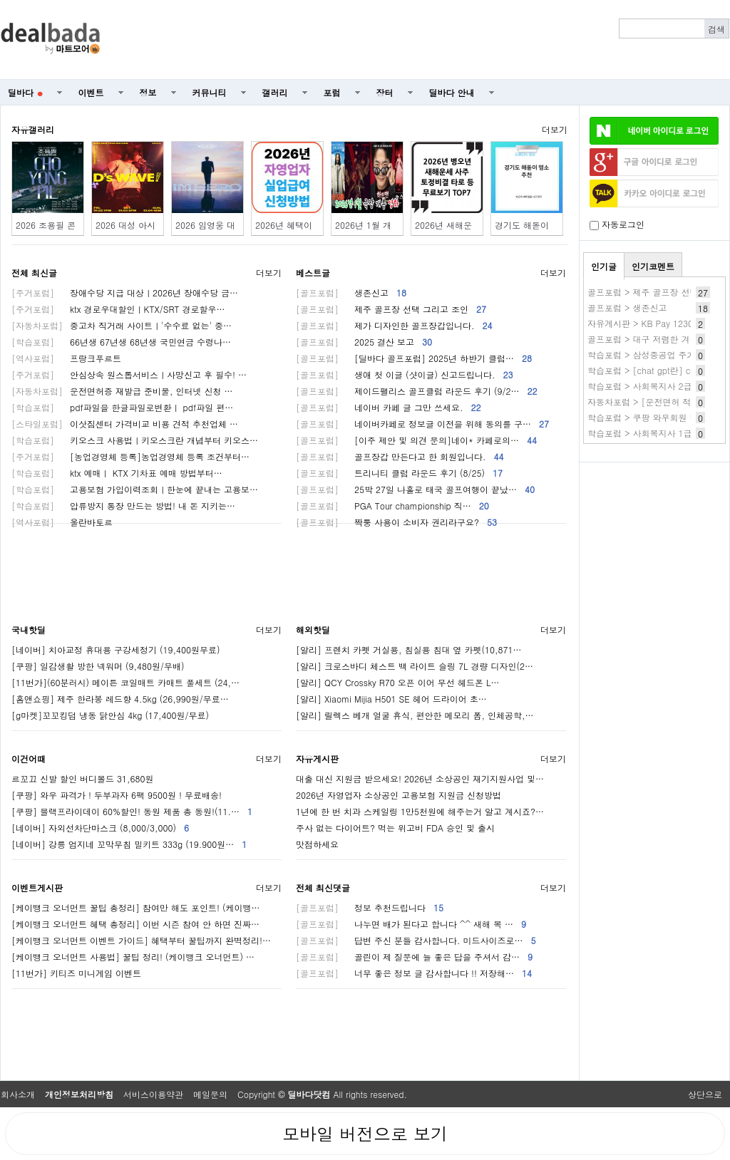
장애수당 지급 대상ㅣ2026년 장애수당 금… (124, 292)
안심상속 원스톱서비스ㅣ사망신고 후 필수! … (129, 374)
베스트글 (313, 272)
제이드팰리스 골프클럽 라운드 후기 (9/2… (417, 391)
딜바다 (25, 92)
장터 (385, 92)
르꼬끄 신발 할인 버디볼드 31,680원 (82, 778)
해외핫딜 (313, 629)
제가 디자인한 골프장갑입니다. (394, 325)
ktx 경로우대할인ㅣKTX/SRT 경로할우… (118, 309)
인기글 (604, 266)
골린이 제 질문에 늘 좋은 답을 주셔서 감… (414, 957)
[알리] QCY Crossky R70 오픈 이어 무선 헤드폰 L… (397, 682)
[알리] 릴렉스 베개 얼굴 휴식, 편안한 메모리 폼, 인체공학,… (415, 715)
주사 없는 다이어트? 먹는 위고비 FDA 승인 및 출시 (395, 828)
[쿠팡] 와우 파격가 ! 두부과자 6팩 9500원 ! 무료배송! (116, 795)
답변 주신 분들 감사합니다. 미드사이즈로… (416, 940)
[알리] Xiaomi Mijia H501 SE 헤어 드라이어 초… (391, 699)
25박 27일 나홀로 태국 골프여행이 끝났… (415, 489)
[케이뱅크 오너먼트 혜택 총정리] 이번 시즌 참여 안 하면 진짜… (135, 924)
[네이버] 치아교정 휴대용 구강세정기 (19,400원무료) (115, 649)
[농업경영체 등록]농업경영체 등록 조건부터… (130, 456)
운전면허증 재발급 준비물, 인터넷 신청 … (122, 391)
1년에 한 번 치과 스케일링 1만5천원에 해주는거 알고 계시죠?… (420, 811)
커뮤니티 (209, 92)
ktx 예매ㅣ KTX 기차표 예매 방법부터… (116, 473)
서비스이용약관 (153, 1094)
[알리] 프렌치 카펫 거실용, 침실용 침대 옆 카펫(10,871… (409, 649)
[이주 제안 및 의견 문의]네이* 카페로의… (416, 440)
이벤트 (91, 92)
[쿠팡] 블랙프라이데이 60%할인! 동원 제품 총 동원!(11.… (131, 811)
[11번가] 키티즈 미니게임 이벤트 (76, 973)
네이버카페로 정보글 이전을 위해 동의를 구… (422, 424)
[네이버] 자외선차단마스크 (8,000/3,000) (100, 828)
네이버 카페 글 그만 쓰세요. (388, 407)
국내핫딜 (28, 629)
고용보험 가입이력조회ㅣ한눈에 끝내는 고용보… (134, 489)
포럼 (332, 92)
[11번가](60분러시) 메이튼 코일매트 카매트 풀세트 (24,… (125, 682)
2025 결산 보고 (364, 342)
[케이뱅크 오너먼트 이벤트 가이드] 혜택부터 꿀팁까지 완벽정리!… (141, 940)
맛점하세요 (317, 844)
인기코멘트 (653, 266)
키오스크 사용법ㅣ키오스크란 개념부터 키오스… (134, 440)
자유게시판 (317, 758)
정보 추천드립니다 (369, 907)
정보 (148, 92)
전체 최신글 (34, 272)
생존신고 (351, 292)
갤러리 (275, 92)
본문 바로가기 (0, 0)
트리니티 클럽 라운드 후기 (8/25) (399, 473)
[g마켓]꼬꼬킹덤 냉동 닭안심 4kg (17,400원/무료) (110, 715)
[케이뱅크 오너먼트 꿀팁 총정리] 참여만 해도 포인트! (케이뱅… (135, 907)
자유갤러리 (32, 129)
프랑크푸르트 (66, 358)
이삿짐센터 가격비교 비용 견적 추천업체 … (124, 424)
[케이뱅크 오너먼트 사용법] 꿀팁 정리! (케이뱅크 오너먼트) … (133, 957)
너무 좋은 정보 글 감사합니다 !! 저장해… (414, 973)
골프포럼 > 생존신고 (627, 307)
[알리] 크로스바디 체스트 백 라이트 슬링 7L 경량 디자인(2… (414, 666)
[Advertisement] (423, 40)
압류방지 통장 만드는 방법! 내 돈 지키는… (123, 505)
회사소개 (18, 1094)
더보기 (554, 129)
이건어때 (28, 758)
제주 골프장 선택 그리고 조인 (391, 309)
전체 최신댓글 (323, 887)
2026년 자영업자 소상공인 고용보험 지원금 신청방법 (398, 795)
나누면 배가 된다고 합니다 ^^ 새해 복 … (411, 924)
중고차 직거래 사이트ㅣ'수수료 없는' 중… (121, 325)
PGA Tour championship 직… (392, 505)
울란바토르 (62, 522)
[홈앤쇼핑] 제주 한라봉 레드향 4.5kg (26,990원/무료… (120, 699)
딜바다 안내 (452, 92)
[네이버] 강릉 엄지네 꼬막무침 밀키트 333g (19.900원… (129, 844)
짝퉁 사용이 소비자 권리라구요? (396, 522)
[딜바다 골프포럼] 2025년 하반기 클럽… (414, 358)
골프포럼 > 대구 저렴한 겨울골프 (651, 339)
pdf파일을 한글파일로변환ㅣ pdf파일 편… (122, 407)
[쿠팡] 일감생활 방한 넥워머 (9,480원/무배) (98, 666)
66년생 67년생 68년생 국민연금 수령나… (121, 342)
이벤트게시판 (37, 887)
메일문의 (210, 1094)
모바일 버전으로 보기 (365, 1134)
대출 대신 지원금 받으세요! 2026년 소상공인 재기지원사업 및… (420, 778)
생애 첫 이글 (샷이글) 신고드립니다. (404, 374)
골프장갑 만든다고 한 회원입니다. (400, 456)
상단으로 (705, 1094)
